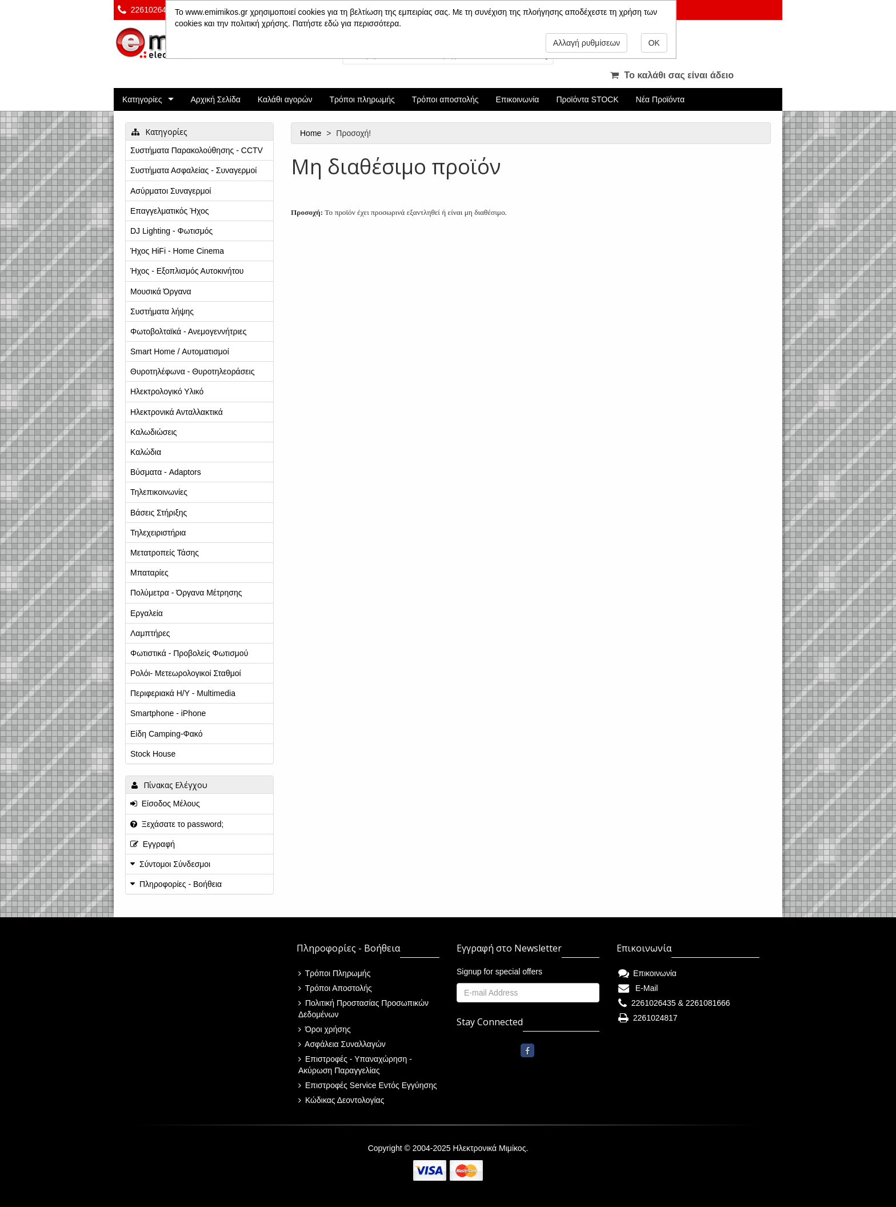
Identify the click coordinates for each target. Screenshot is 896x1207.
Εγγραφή (152, 844)
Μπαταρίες (149, 572)
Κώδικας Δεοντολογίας (341, 1100)
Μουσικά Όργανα (160, 291)
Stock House (152, 753)
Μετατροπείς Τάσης (164, 552)
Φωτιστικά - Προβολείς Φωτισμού (189, 653)
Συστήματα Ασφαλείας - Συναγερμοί (193, 170)
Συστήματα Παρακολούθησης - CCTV (196, 150)
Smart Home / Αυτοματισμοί (179, 351)
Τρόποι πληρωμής (361, 99)
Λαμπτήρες (150, 633)
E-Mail (638, 988)
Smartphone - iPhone (168, 713)
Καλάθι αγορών (285, 99)
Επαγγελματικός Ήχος (169, 210)
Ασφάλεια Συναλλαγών (342, 1044)
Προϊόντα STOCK (587, 99)
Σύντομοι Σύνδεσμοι (174, 864)
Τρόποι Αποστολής (335, 988)
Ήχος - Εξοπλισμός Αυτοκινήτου (186, 270)
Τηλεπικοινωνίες (158, 492)
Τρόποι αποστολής (445, 99)
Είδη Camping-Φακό (166, 733)
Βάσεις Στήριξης (158, 512)
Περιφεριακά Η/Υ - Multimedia (182, 693)
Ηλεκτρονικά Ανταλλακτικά (176, 412)
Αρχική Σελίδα (215, 99)
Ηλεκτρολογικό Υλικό (166, 391)
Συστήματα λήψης (162, 311)
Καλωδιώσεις (153, 432)
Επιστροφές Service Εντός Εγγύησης (367, 1085)
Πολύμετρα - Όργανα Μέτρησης (186, 592)
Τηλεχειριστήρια (158, 532)
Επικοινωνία (517, 99)
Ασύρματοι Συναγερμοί (170, 190)
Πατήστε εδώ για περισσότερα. (347, 23)
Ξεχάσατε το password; (176, 824)
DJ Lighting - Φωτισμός (171, 230)
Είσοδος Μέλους (165, 803)
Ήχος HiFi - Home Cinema (177, 250)
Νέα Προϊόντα (660, 99)
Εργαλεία (146, 613)
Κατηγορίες (142, 99)
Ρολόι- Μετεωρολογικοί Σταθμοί (185, 673)
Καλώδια (145, 452)
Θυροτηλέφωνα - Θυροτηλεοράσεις (192, 371)
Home (311, 133)
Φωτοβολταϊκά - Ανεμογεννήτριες (188, 331)
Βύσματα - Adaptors (165, 472)
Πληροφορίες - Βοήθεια (180, 884)
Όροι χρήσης (324, 1029)
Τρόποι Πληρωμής (334, 973)
